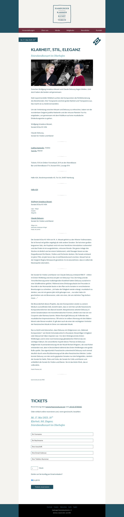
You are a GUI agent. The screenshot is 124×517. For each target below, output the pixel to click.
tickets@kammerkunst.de (55, 407)
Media (57, 30)
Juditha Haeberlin (37, 148)
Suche (70, 507)
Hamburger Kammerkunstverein (62, 14)
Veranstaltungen (28, 30)
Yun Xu (34, 151)
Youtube (56, 507)
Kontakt (99, 30)
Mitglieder (70, 30)
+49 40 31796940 (75, 407)
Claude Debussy (37, 218)
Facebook (49, 507)
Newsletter (85, 30)
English (75, 507)
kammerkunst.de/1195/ (38, 380)
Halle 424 (34, 189)
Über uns (44, 30)
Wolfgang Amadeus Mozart (41, 201)
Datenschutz (63, 507)
